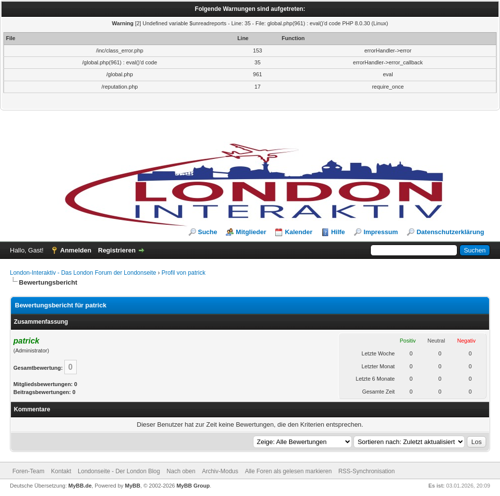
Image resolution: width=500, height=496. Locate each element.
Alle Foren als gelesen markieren (288, 471)
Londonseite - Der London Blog (119, 471)
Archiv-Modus (220, 471)
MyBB (132, 486)
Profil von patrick (183, 272)
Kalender (298, 232)
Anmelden (76, 250)
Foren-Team (28, 471)
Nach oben (181, 471)
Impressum (380, 232)
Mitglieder (251, 232)
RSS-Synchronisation (366, 471)
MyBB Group (192, 486)
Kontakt (61, 471)
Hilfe (338, 232)
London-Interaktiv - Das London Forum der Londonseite (83, 272)
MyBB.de (80, 486)
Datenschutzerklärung (450, 232)
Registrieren (117, 250)
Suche (207, 232)
